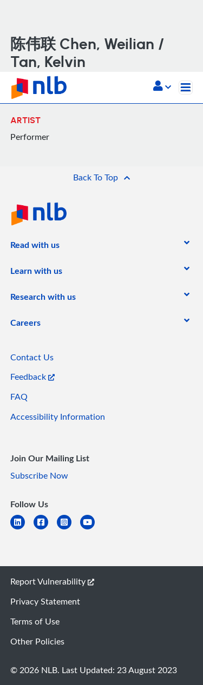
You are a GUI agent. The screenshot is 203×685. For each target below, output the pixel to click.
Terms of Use (35, 621)
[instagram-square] (68, 528)
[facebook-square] (45, 528)
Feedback (32, 376)
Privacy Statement (45, 601)
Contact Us (32, 357)
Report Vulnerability (52, 581)
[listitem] (35, 247)
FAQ (19, 396)
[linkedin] (22, 528)
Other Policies (37, 641)
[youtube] (91, 528)
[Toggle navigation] (186, 87)
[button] (162, 86)
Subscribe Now (39, 475)
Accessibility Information (57, 416)
